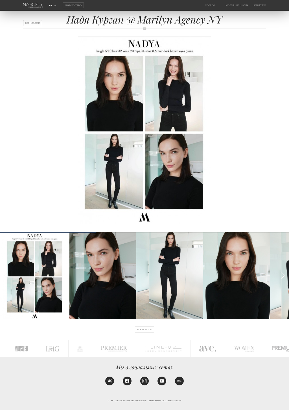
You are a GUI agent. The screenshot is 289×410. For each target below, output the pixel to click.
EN (55, 5)
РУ (50, 6)
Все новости (32, 23)
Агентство (260, 5)
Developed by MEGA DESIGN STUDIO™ (165, 401)
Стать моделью (73, 5)
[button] (282, 275)
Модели (210, 5)
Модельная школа (237, 5)
